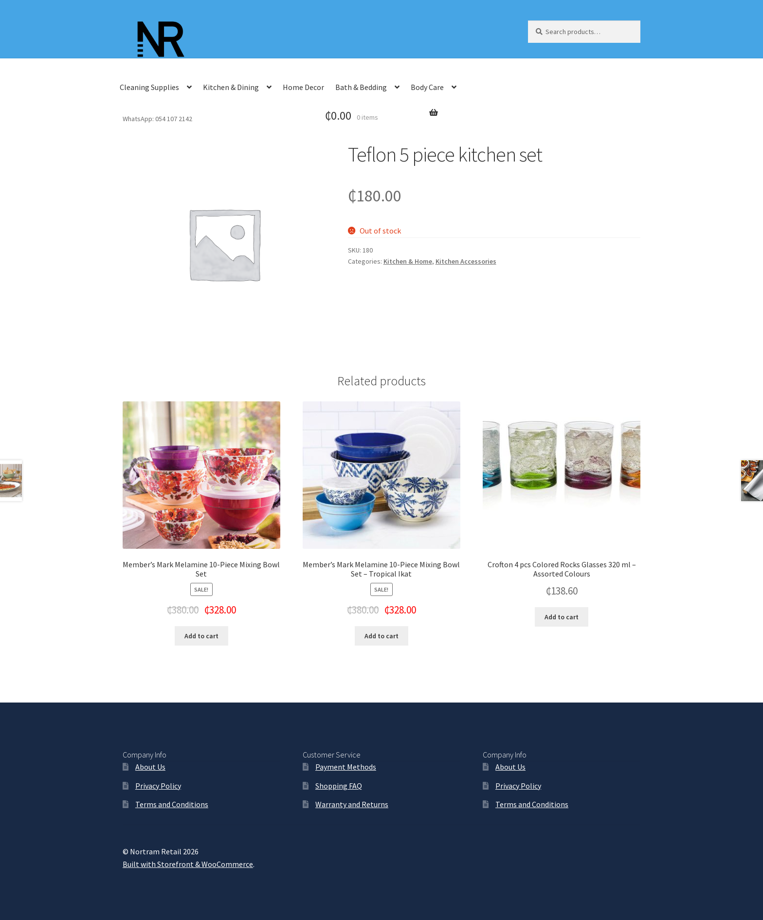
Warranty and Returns (351, 804)
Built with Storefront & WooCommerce (188, 864)
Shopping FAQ (338, 786)
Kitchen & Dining (231, 87)
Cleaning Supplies (149, 87)
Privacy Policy (158, 786)
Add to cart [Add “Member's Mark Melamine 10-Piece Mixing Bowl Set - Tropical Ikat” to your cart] (381, 635)
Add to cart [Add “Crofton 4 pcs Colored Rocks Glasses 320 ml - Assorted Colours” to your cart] (562, 617)
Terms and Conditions (171, 804)
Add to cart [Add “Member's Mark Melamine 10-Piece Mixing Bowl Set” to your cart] (201, 635)
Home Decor (303, 87)
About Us (150, 767)
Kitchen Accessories (466, 261)
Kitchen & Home (407, 261)
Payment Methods (345, 767)
